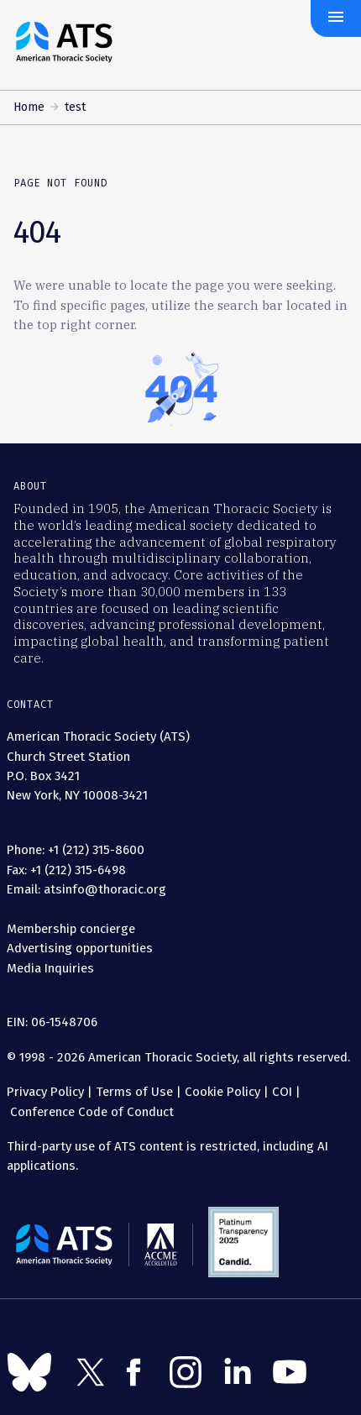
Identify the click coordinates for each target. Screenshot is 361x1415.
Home (28, 107)
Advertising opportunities (80, 948)
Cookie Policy (222, 1091)
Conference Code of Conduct (90, 1111)
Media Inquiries (50, 968)
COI (282, 1091)
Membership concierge (71, 928)
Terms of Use (134, 1091)
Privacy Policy (45, 1091)
